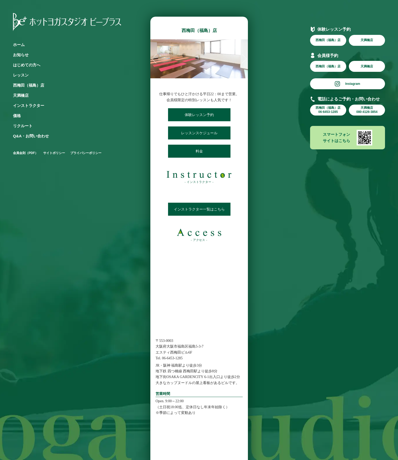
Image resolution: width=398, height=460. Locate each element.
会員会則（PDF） (25, 153)
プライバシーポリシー (85, 153)
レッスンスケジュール (199, 133)
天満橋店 (21, 95)
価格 (17, 115)
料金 (199, 151)
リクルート (23, 126)
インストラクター (28, 105)
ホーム (19, 44)
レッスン (21, 75)
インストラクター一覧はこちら (199, 209)
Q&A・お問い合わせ (31, 136)
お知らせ (21, 55)
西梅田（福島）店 (28, 85)
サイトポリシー (54, 153)
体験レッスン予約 (199, 115)
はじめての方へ (26, 65)
